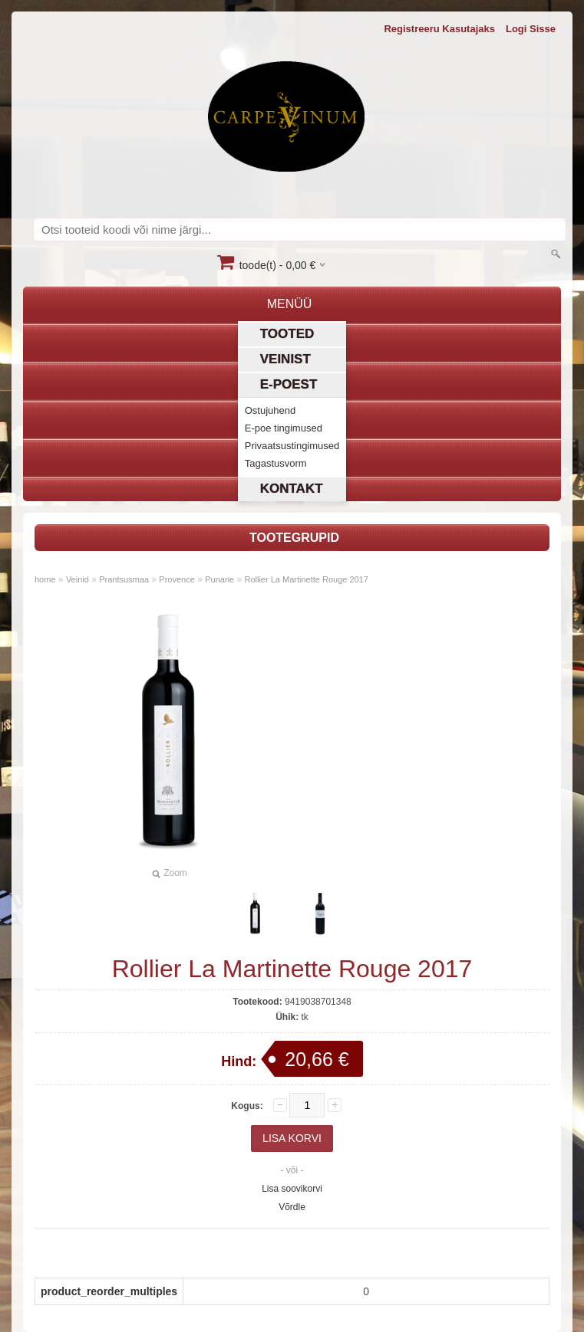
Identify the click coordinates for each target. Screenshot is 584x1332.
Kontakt (291, 488)
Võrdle (292, 1207)
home (45, 579)
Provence (176, 579)
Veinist (285, 359)
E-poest (289, 384)
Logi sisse (531, 28)
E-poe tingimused (283, 428)
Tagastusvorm (276, 463)
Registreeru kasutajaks (439, 28)
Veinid (77, 579)
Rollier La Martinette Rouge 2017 (306, 579)
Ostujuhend (270, 410)
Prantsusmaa (124, 579)
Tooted (287, 333)
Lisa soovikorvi (292, 1188)
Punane (219, 579)
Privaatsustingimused (292, 445)
